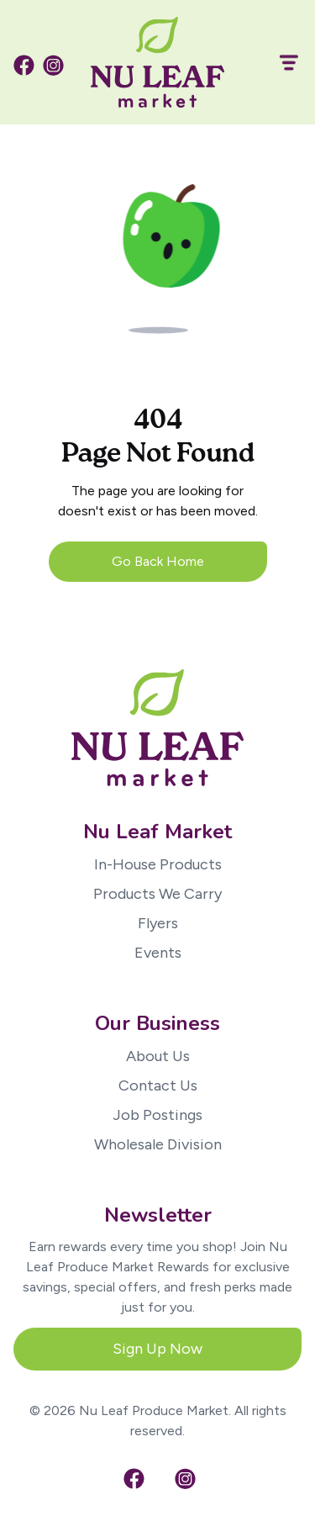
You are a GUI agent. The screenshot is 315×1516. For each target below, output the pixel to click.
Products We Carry (157, 894)
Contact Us (157, 1085)
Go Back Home (158, 561)
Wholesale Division (158, 1144)
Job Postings (157, 1115)
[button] (281, 62)
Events (157, 952)
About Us (158, 1056)
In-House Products (158, 864)
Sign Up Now (157, 1348)
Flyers (158, 923)
